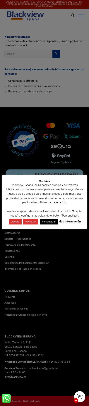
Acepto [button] (15, 221)
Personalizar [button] (49, 221)
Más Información (70, 221)
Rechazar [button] (30, 221)
